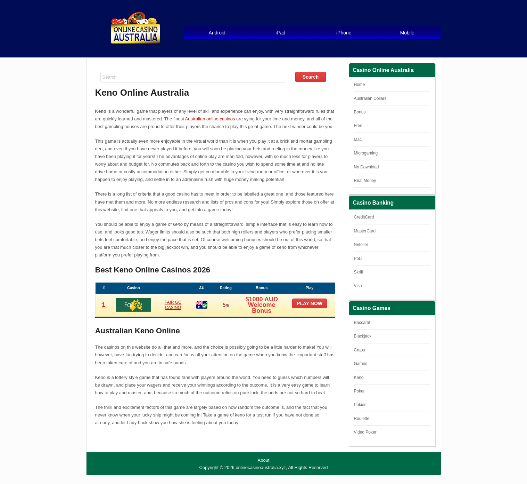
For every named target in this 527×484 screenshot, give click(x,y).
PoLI (358, 258)
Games (361, 363)
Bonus (360, 112)
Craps (359, 350)
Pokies (360, 404)
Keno (359, 377)
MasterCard (365, 231)
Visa (358, 285)
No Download (366, 167)
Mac (358, 139)
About (264, 460)
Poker (359, 391)
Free (358, 125)
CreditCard (364, 217)
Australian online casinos (210, 118)
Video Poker (365, 432)
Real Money (365, 180)
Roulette (362, 418)
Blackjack (363, 336)
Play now (309, 303)
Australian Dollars (370, 98)
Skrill (358, 272)
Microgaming (366, 153)
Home (359, 84)
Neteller (361, 244)
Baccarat (362, 322)
